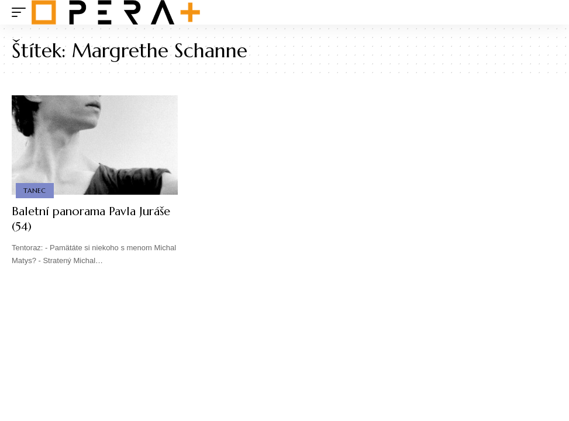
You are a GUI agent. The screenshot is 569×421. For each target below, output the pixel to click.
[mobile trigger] (22, 12)
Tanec (34, 191)
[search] (548, 12)
